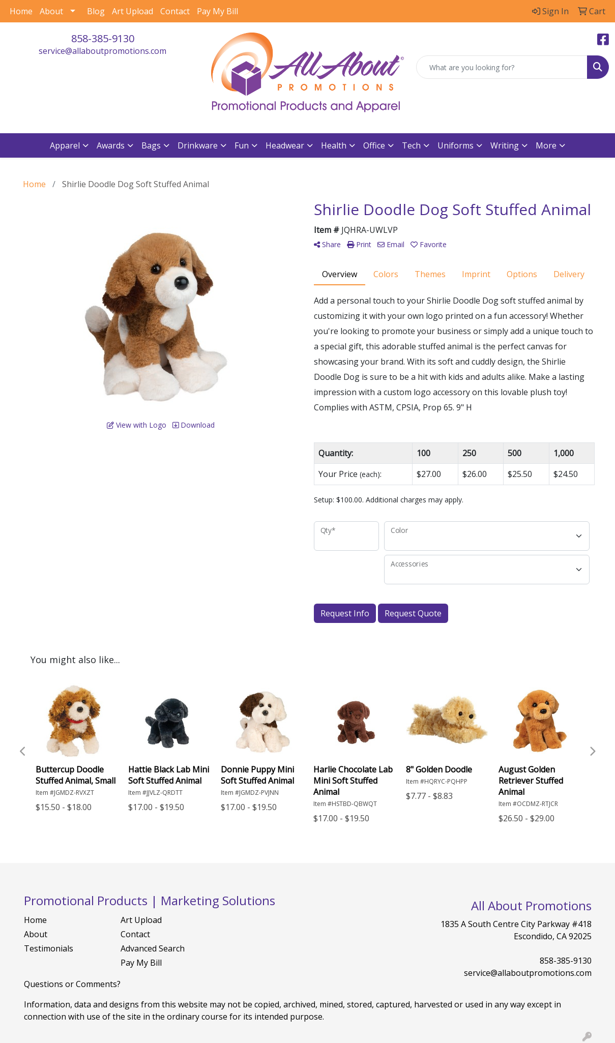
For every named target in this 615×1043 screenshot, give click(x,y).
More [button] (546, 145)
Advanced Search (153, 948)
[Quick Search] (502, 67)
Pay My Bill (217, 11)
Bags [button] (151, 145)
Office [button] (374, 145)
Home (21, 11)
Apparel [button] (65, 145)
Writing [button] (504, 145)
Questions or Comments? (72, 984)
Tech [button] (411, 145)
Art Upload (132, 11)
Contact (175, 11)
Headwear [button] (285, 145)
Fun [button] (242, 145)
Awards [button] (111, 145)
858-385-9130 (102, 38)
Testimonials (48, 948)
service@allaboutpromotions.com (102, 50)
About (51, 11)
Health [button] (333, 145)
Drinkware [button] (198, 145)
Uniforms (455, 145)
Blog (96, 11)
